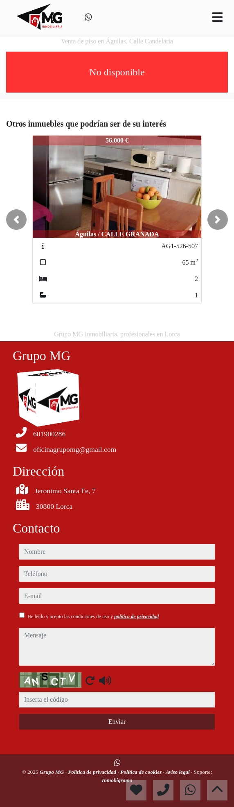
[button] (16, 219)
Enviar (117, 721)
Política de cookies (141, 772)
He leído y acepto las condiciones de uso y (93, 616)
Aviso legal (178, 772)
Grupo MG (52, 772)
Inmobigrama (117, 780)
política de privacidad (136, 616)
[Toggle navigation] (217, 17)
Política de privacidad (92, 772)
